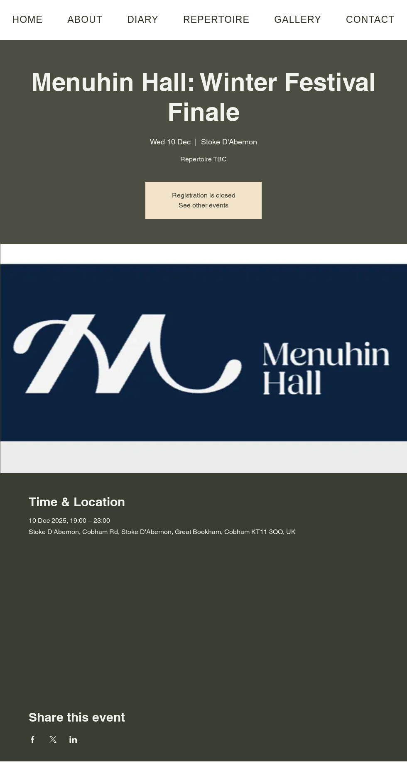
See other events (203, 205)
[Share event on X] (53, 739)
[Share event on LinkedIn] (73, 739)
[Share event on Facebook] (33, 739)
